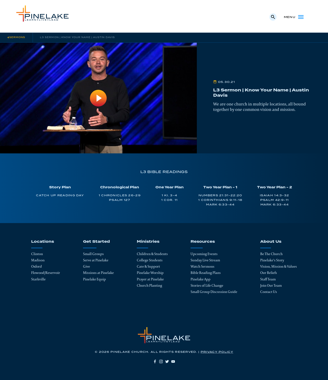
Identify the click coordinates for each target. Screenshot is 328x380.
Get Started (96, 242)
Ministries (148, 242)
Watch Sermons (202, 266)
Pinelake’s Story (272, 260)
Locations (42, 242)
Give (86, 266)
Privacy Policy (217, 352)
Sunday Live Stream (205, 260)
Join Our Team (271, 285)
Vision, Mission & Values (278, 266)
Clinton (37, 254)
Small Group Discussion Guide (214, 291)
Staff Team (268, 279)
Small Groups (93, 254)
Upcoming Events (204, 254)
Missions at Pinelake (98, 272)
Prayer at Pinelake (150, 279)
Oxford (36, 266)
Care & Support (148, 266)
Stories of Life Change (207, 285)
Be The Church (271, 254)
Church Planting (149, 285)
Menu (294, 17)
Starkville (38, 279)
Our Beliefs (268, 272)
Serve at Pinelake (95, 260)
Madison (38, 260)
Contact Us (268, 291)
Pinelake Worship (150, 272)
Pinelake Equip (94, 279)
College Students (150, 260)
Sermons (17, 37)
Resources (203, 242)
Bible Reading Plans (206, 272)
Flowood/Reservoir (45, 272)
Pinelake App (200, 279)
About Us (270, 242)
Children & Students (152, 254)
